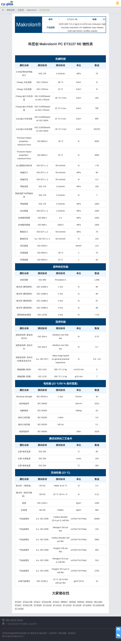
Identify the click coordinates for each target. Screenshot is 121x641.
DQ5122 (89, 602)
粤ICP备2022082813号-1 (13, 636)
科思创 (21, 10)
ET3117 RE (27, 602)
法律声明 (53, 633)
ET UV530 (19, 609)
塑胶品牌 (11, 10)
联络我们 (72, 633)
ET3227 (18, 605)
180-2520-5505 (14, 620)
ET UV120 (67, 605)
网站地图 (62, 633)
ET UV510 (87, 605)
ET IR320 (38, 605)
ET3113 (56, 602)
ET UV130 (77, 605)
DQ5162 (72, 602)
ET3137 (18, 602)
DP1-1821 (98, 602)
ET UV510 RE (98, 605)
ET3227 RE (27, 605)
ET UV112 (57, 605)
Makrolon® (31, 10)
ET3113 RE (46, 602)
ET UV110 (47, 605)
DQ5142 (80, 602)
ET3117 (37, 602)
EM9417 (64, 602)
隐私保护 (43, 633)
